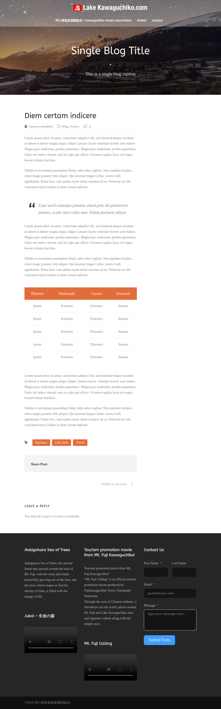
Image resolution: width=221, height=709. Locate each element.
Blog (65, 126)
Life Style (61, 442)
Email (148, 584)
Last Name (179, 563)
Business (41, 442)
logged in (48, 516)
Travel (80, 442)
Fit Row (74, 126)
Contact (157, 20)
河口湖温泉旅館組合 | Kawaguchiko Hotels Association (93, 20)
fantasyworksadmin (41, 126)
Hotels (141, 20)
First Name (151, 563)
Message (149, 605)
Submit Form (159, 640)
